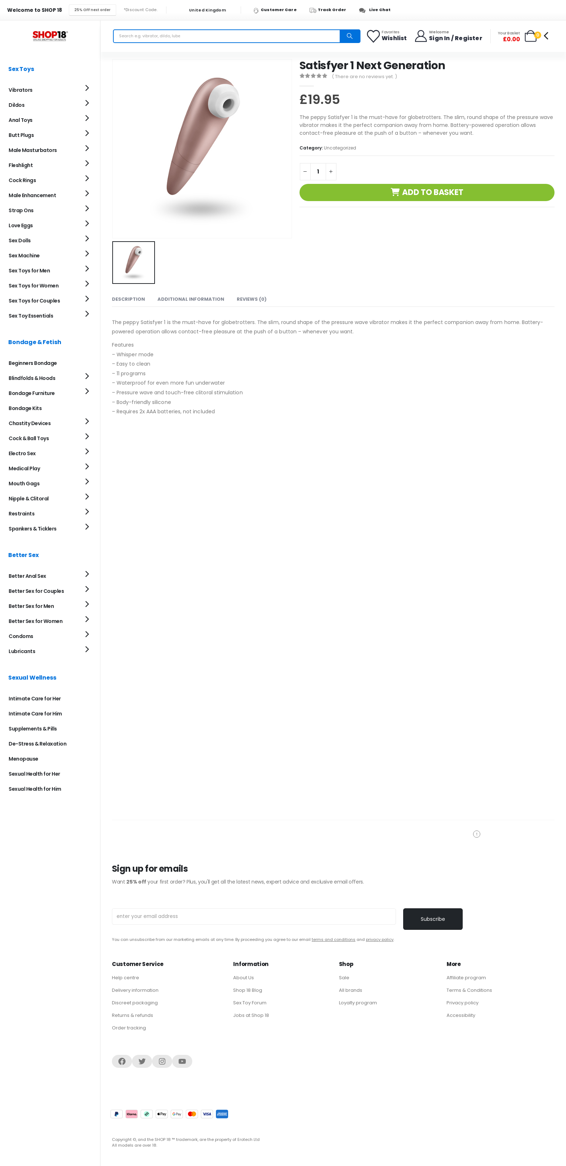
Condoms (21, 636)
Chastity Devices (30, 423)
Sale (344, 977)
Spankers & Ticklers (33, 528)
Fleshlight (21, 165)
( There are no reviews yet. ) (364, 76)
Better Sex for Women (35, 621)
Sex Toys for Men (29, 270)
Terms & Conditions (469, 990)
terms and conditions (333, 939)
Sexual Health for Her (34, 773)
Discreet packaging (135, 1002)
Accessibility (461, 1015)
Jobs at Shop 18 (251, 1015)
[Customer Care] (278, 10)
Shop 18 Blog (247, 990)
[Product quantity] (318, 171)
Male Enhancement (32, 195)
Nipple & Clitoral (29, 498)
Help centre (125, 977)
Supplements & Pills (33, 728)
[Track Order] (331, 10)
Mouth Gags (24, 483)
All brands (350, 990)
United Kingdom (203, 10)
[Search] (350, 36)
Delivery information (135, 990)
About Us (243, 977)
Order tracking (129, 1027)
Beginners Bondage (33, 363)
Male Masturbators (33, 150)
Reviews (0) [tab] (252, 298)
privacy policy (379, 939)
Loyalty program (358, 1002)
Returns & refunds (132, 1015)
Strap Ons (21, 210)
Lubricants (22, 651)
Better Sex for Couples (36, 591)
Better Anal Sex (27, 576)
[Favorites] (387, 36)
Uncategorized (340, 148)
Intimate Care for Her (35, 698)
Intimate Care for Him (35, 713)
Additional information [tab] (190, 298)
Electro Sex (22, 453)
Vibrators (21, 90)
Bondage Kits (25, 408)
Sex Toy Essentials (31, 315)
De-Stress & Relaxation (37, 743)
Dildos (16, 105)
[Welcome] (448, 36)
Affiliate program (466, 977)
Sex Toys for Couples (34, 300)
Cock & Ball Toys (29, 438)
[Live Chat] (376, 10)
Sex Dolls (20, 240)
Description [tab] (128, 298)
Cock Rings (22, 180)
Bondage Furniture (32, 393)
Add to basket (432, 192)
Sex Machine (24, 255)
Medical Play (24, 468)
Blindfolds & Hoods (32, 378)
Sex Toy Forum (250, 1002)
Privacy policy (462, 1002)
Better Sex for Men (31, 606)
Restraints (21, 513)
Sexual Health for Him (35, 789)
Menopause (23, 758)
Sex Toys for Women (33, 285)
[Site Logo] (50, 36)
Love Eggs (21, 225)
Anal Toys (21, 120)
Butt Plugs (21, 135)
